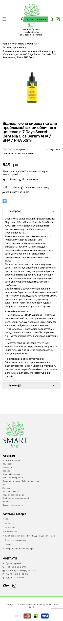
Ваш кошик (8, 464)
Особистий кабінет (12, 460)
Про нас (6, 471)
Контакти (7, 467)
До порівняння (30, 179)
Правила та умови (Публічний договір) (21, 481)
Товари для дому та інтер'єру (19, 549)
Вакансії (7, 501)
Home (6, 43)
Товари (8, 544)
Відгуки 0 (21, 149)
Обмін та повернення (13, 477)
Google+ (6, 585)
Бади (7, 519)
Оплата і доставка (11, 474)
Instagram (14, 585)
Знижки (6, 488)
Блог (5, 484)
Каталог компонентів (13, 505)
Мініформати (11, 531)
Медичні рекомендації (13, 495)
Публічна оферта (11, 491)
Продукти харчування (15, 540)
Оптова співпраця (36, 19)
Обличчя (32, 43)
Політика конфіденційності (16, 498)
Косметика (18, 43)
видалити (9, 523)
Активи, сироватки (13, 47)
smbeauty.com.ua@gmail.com (21, 570)
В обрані (11, 179)
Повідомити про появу (37, 187)
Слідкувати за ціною (17, 192)
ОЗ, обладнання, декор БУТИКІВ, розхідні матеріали (30, 536)
